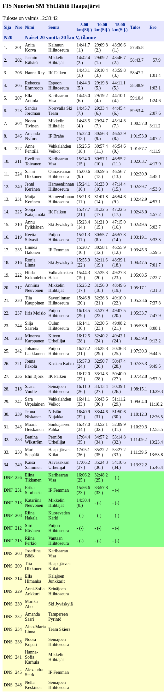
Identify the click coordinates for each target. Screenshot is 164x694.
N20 (8, 37)
